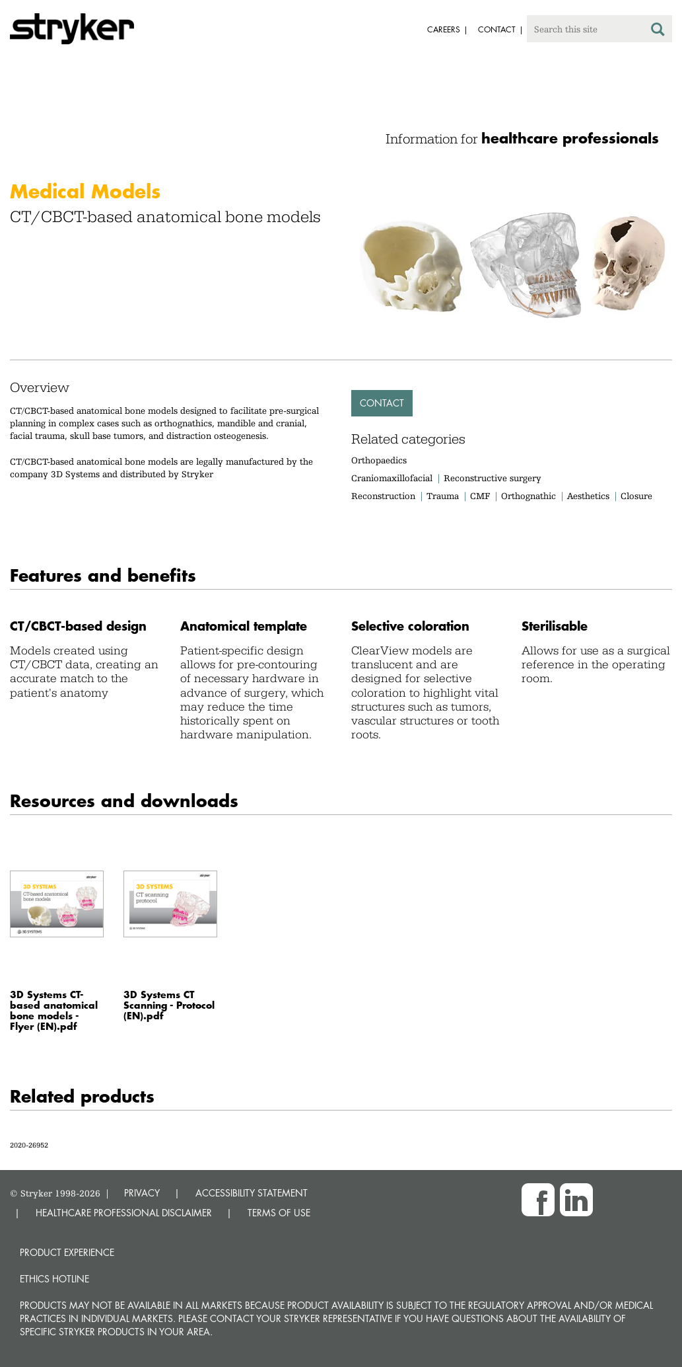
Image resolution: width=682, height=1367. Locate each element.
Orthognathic (528, 495)
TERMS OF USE (279, 1212)
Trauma (442, 495)
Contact (382, 403)
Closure (636, 495)
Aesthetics (588, 495)
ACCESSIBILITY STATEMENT (251, 1193)
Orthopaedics (379, 460)
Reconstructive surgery (492, 478)
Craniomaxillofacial (391, 478)
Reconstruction (383, 495)
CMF (480, 495)
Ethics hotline (54, 1278)
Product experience (67, 1252)
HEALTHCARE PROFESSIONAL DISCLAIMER (124, 1212)
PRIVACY (142, 1193)
